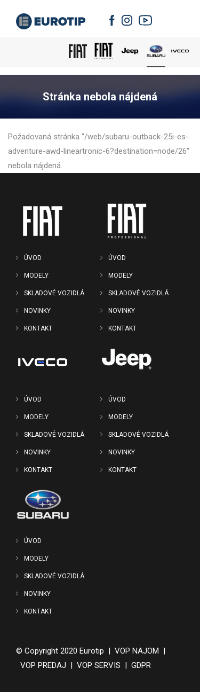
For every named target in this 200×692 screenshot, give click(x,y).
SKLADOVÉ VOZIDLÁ (54, 293)
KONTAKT (38, 328)
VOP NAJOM (137, 651)
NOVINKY (37, 310)
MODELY (36, 275)
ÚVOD (33, 258)
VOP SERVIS (99, 665)
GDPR (141, 665)
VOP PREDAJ (43, 665)
